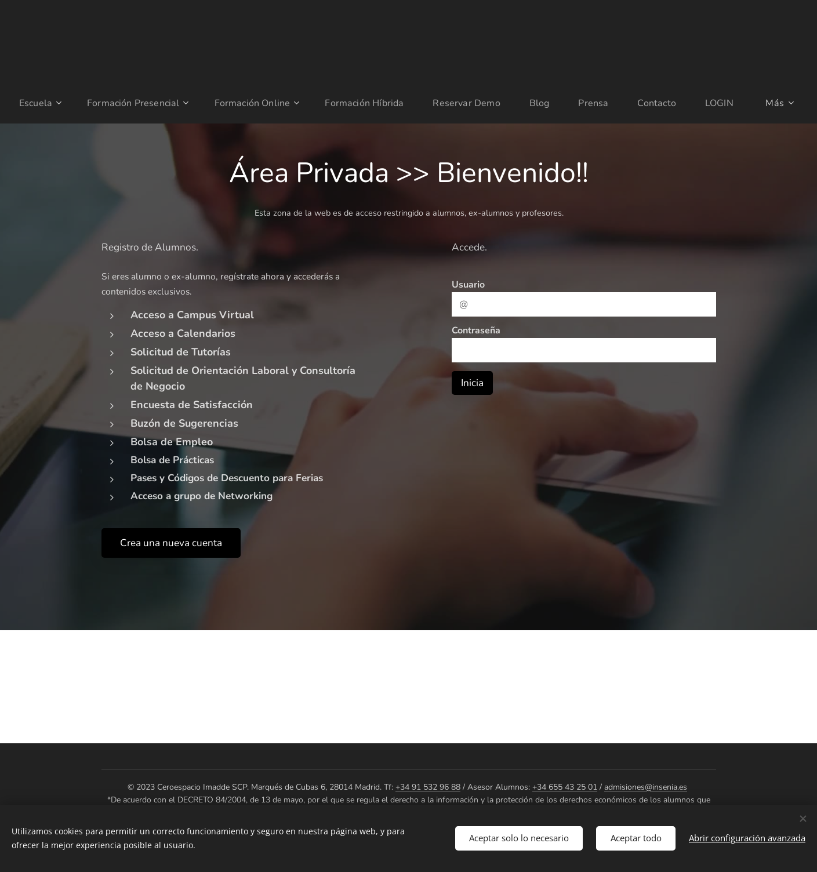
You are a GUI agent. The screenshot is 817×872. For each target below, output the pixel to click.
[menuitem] (59, 103)
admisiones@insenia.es (645, 787)
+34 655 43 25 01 (564, 787)
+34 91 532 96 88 (427, 787)
